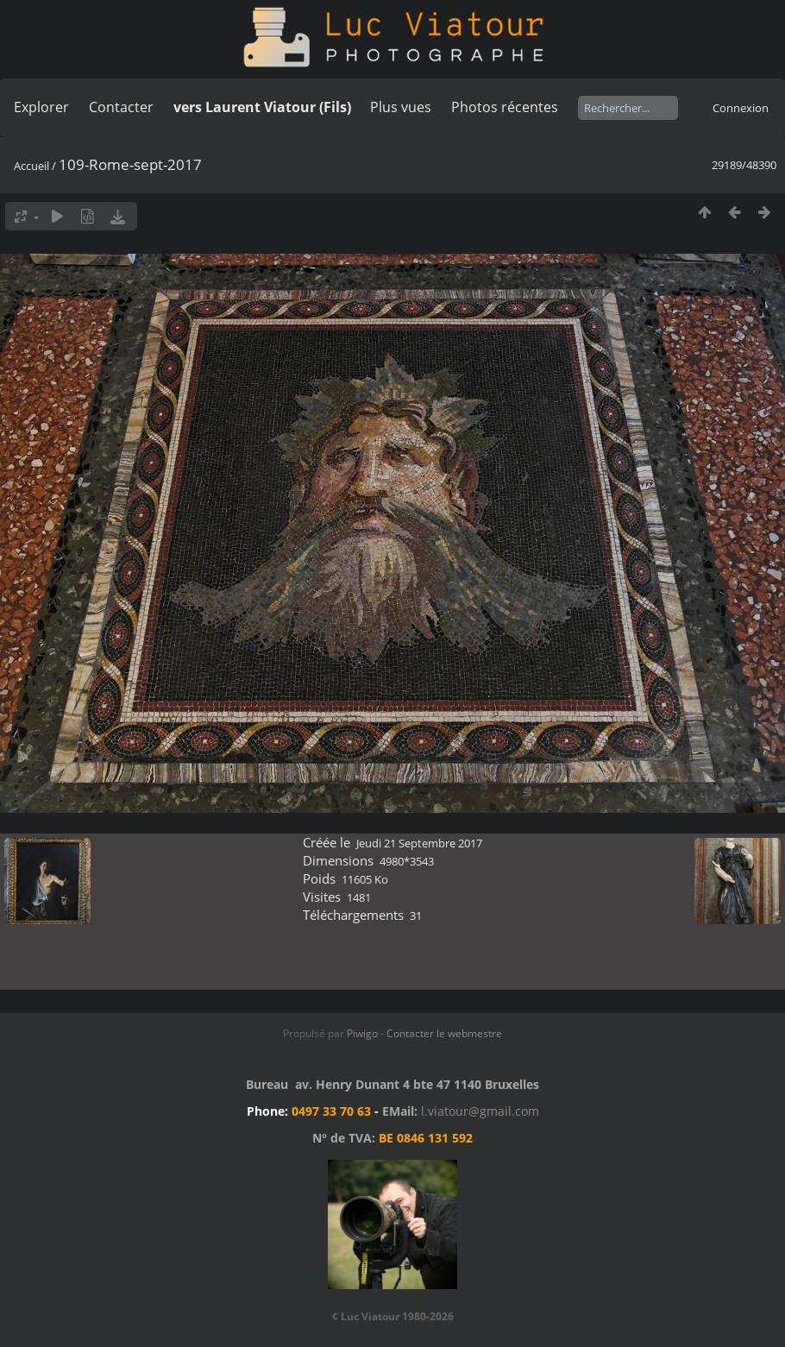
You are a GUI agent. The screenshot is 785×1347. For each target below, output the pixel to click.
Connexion (741, 108)
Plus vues (400, 107)
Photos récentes (504, 107)
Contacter (121, 107)
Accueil (31, 165)
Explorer (41, 107)
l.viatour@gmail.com (480, 1111)
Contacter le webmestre (444, 1033)
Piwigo (362, 1033)
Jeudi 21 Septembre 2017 (419, 843)
